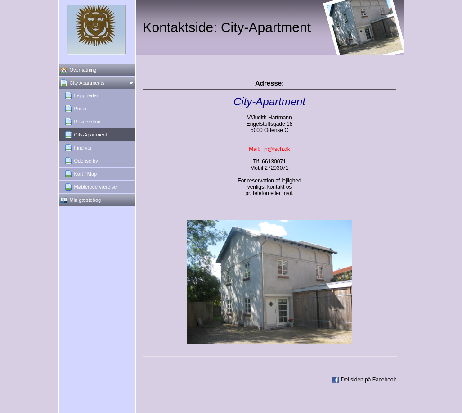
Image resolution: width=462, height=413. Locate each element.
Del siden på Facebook (368, 380)
